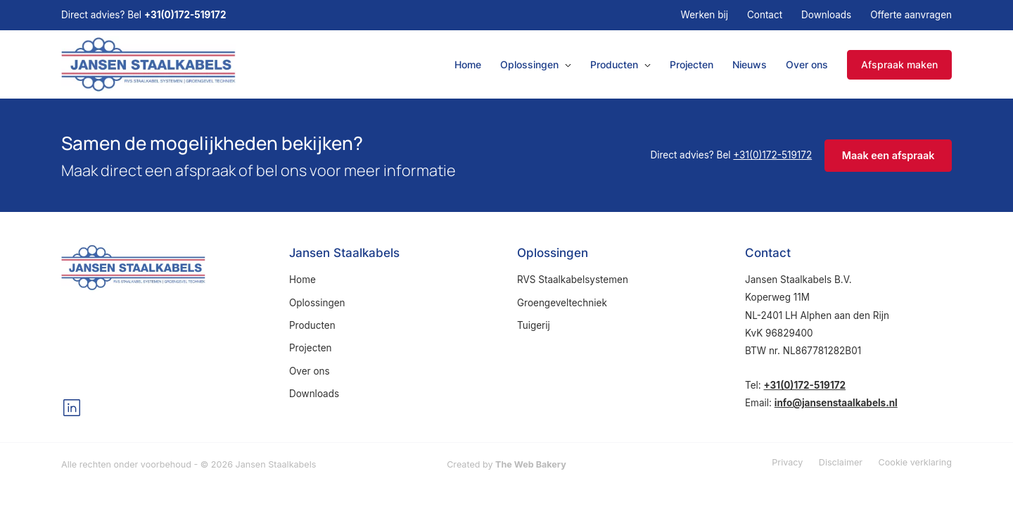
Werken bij (704, 14)
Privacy (787, 462)
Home (467, 64)
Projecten (691, 64)
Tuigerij (533, 325)
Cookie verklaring (915, 462)
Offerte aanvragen (911, 14)
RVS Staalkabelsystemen (572, 279)
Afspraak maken (899, 64)
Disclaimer (840, 462)
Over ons (807, 64)
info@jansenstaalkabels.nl (836, 402)
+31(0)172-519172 (185, 14)
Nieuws (749, 64)
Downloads (826, 14)
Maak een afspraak (888, 155)
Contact (764, 14)
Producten (614, 64)
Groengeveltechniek (562, 302)
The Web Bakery (530, 464)
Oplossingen (529, 64)
